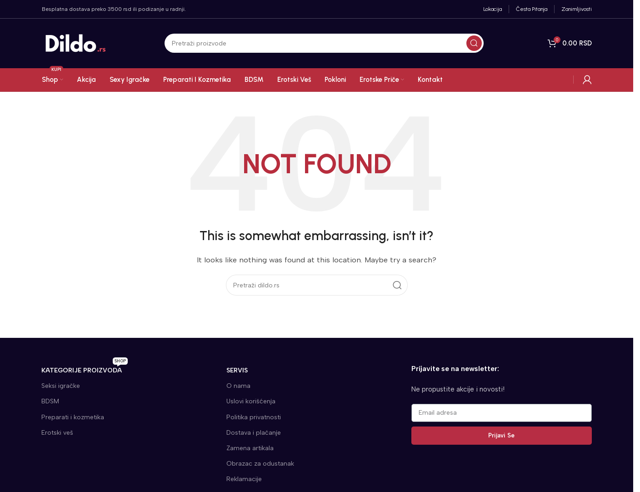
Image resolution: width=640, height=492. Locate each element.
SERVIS (237, 370)
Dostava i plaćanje (253, 433)
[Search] (324, 43)
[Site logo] (76, 43)
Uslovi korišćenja (250, 401)
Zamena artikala (250, 448)
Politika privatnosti (253, 417)
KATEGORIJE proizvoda (84, 368)
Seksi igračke (60, 386)
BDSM (50, 401)
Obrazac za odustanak (260, 463)
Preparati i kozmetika (72, 417)
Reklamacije (244, 479)
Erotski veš (57, 433)
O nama (238, 386)
